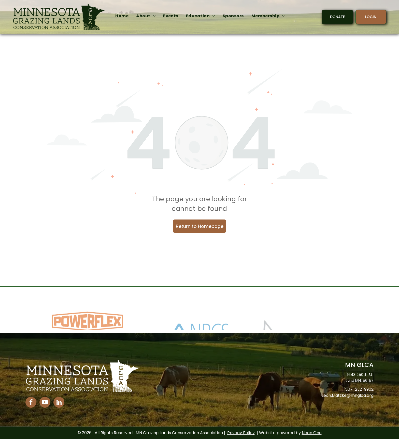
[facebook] (30, 403)
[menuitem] (121, 16)
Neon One (312, 433)
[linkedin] (58, 403)
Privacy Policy (241, 433)
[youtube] (44, 403)
